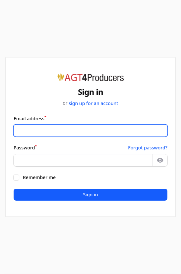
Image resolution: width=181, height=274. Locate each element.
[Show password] (160, 160)
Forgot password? (147, 147)
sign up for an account (93, 103)
